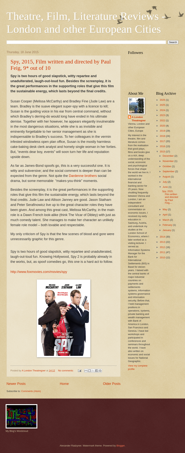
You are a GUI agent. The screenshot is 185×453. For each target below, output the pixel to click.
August (167, 176)
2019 (163, 130)
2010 (163, 257)
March (166, 219)
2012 (163, 247)
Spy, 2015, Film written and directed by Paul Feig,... (170, 197)
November (168, 161)
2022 (163, 120)
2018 (163, 136)
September (169, 171)
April (165, 214)
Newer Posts (16, 384)
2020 (163, 125)
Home (64, 384)
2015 (163, 151)
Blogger (120, 445)
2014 (163, 236)
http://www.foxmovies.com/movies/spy (38, 272)
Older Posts (112, 384)
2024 (163, 110)
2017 (163, 141)
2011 (163, 252)
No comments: (66, 370)
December (168, 155)
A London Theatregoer (139, 119)
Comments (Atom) (31, 391)
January (167, 230)
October (167, 166)
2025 (163, 105)
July (165, 181)
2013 (163, 242)
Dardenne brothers (83, 176)
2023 (163, 115)
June (166, 187)
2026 (163, 99)
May (165, 209)
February (168, 225)
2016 (163, 146)
